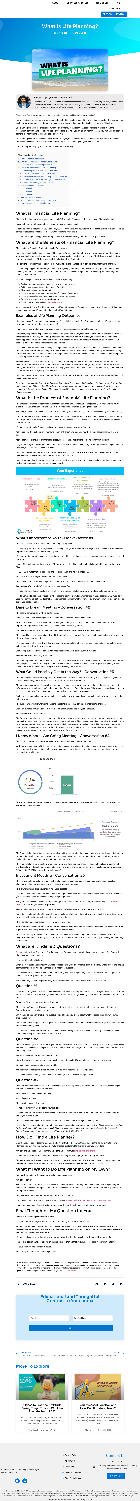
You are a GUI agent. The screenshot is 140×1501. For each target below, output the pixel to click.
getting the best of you (54, 302)
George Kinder (22, 952)
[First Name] (49, 1318)
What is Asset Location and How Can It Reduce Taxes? (98, 1406)
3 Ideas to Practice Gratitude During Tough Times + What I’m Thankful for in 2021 (42, 1408)
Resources (103, 3)
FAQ (118, 3)
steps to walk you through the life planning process (88, 1200)
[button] (96, 1284)
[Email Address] (93, 1318)
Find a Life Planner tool (84, 1151)
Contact (115, 8)
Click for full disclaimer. (68, 1271)
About (57, 3)
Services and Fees (79, 3)
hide (40, 155)
